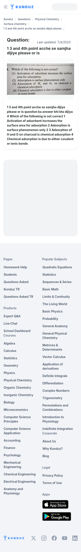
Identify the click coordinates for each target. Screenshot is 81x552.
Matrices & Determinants (52, 347)
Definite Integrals (55, 376)
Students (10, 274)
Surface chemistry (15, 24)
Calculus (10, 351)
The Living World (55, 304)
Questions (24, 19)
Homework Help (15, 267)
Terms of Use (52, 483)
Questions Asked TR (18, 296)
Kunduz (8, 19)
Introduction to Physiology (53, 419)
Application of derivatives (53, 366)
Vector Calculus (54, 357)
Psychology (12, 455)
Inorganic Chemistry (18, 395)
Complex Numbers (56, 390)
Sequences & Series (57, 282)
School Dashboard (17, 331)
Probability (50, 319)
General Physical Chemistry (55, 336)
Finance (9, 448)
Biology (9, 402)
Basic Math (51, 289)
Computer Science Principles (17, 419)
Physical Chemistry (47, 19)
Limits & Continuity (56, 296)
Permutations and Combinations (55, 407)
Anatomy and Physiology (13, 491)
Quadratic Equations (57, 267)
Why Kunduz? (53, 448)
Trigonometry (52, 398)
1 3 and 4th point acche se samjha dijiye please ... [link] (34, 28)
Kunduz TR (12, 289)
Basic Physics (53, 311)
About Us (49, 441)
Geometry (11, 365)
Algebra (9, 343)
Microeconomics (16, 409)
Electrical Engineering (20, 481)
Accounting (12, 440)
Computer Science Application (17, 431)
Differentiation (53, 383)
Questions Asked (16, 282)
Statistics (10, 358)
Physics (9, 373)
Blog (46, 456)
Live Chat (10, 323)
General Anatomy (55, 326)
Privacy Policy (53, 475)
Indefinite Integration (58, 429)
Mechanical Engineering (12, 465)
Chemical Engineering (20, 474)
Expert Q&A (12, 316)
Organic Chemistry (17, 387)
